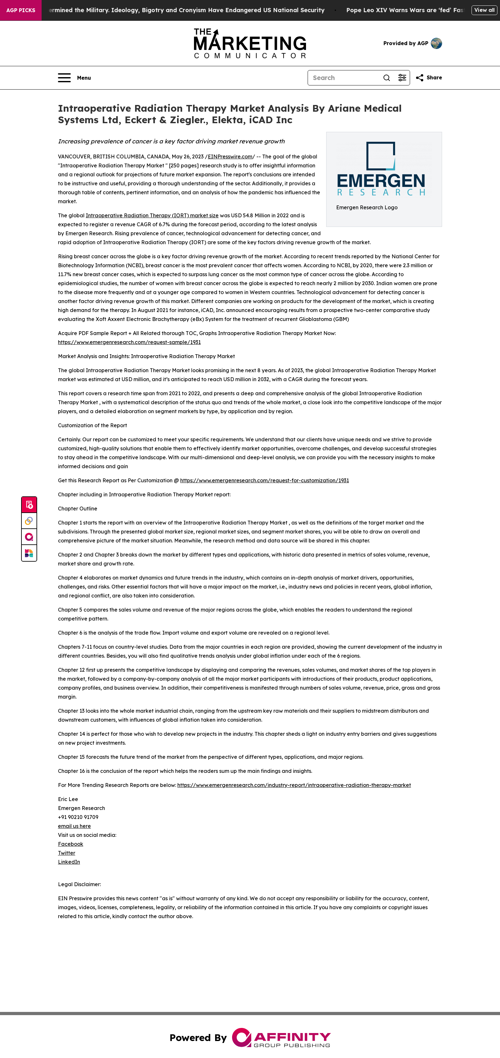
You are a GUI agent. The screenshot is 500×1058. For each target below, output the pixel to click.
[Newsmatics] (29, 553)
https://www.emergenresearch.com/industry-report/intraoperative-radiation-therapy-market (294, 785)
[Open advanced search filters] (402, 77)
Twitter (66, 853)
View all (484, 10)
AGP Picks (20, 10)
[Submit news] (29, 505)
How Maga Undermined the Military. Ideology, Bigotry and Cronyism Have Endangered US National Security (171, 10)
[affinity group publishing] (29, 537)
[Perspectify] (29, 521)
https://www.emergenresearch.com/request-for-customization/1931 (264, 480)
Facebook (70, 844)
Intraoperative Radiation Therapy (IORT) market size (152, 215)
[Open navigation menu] (74, 77)
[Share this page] (428, 77)
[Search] (343, 77)
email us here (74, 826)
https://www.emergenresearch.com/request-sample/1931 (129, 342)
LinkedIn (69, 862)
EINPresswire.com (230, 156)
